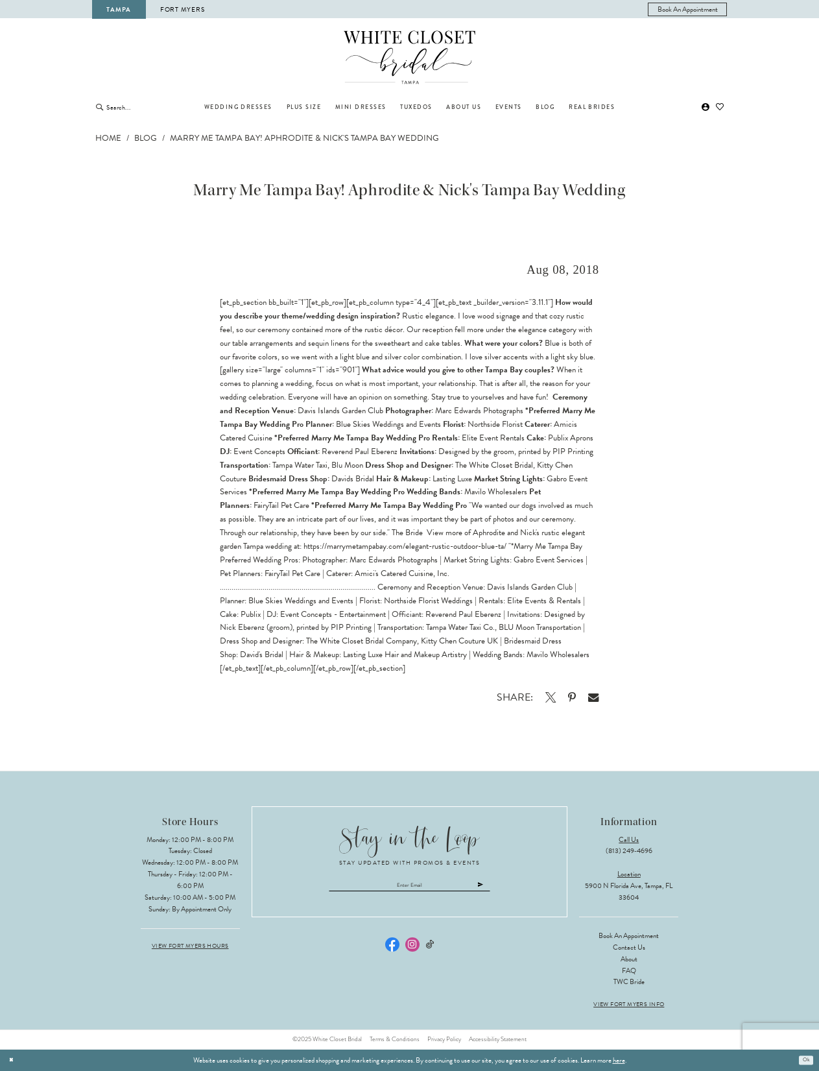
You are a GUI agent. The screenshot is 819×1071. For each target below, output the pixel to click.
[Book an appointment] (687, 9)
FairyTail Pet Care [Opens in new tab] (281, 505)
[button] (706, 107)
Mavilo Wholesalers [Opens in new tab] (495, 491)
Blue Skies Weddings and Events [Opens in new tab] (388, 424)
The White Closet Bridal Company (361, 640)
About (629, 959)
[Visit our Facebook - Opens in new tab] (392, 949)
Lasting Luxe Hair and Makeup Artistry (405, 654)
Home (108, 138)
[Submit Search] (99, 107)
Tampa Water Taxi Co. (460, 627)
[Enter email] (409, 887)
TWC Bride (629, 981)
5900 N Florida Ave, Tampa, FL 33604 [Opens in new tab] (628, 891)
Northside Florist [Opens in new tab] (495, 424)
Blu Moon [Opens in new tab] (347, 465)
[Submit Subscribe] (508, 887)
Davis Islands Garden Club (530, 587)
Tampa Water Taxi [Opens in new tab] (299, 465)
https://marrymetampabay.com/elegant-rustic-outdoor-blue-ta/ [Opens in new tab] (404, 546)
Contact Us (629, 947)
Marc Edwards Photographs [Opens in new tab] (479, 410)
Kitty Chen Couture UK (459, 640)
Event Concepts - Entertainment (333, 614)
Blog (145, 138)
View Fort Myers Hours (190, 946)
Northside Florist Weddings (428, 600)
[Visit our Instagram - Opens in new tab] (412, 949)
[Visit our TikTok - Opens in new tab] (429, 949)
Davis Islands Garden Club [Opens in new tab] (340, 410)
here (619, 1060)
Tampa (118, 9)
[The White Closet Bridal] (409, 58)
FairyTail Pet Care (292, 573)
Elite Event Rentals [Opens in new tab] (493, 437)
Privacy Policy (444, 1039)
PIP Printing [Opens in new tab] (572, 451)
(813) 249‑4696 (629, 850)
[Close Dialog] (13, 1060)
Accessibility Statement (498, 1039)
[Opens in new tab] (550, 697)
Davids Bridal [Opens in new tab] (352, 478)
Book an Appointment (629, 935)
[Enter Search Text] (148, 107)
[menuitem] (687, 9)
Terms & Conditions (395, 1039)
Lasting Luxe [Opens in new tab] (452, 478)
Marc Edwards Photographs (394, 559)
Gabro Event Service (549, 559)
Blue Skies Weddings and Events (300, 600)
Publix (251, 614)
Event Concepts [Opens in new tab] (259, 451)
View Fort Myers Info (628, 1004)
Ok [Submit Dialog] (804, 1059)
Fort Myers (182, 9)
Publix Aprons (570, 437)
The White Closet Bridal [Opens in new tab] (494, 465)
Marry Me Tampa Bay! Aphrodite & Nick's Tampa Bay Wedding (304, 138)
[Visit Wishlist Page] (720, 107)
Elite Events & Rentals (544, 600)
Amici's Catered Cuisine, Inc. (402, 573)
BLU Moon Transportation (540, 627)
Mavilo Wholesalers (558, 654)
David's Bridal (261, 654)
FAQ (629, 970)
